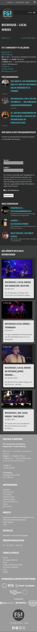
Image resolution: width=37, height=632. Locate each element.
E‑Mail (7, 167)
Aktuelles (8, 530)
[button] (30, 13)
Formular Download (10, 567)
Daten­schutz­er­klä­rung (21, 179)
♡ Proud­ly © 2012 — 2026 (18, 623)
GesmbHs (6, 490)
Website (7, 512)
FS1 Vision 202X (8, 497)
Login (5, 524)
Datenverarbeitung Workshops (14, 520)
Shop (5, 562)
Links (5, 569)
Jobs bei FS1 (7, 506)
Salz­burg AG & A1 (10, 71)
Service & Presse (11, 552)
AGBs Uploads (8, 522)
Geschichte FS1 (8, 492)
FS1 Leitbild (7, 494)
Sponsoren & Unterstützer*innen (19, 578)
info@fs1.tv (10, 2)
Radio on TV (6, 38)
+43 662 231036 (19, 2)
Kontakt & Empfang (13, 439)
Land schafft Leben (28, 38)
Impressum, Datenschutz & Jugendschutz (18, 517)
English (27, 2)
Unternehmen (10, 484)
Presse (5, 557)
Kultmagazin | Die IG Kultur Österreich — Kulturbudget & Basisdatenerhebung (24, 102)
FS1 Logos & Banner (10, 560)
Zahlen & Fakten (9, 499)
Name (7, 160)
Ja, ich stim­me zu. (11, 190)
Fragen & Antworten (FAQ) (12, 565)
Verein (5, 504)
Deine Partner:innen (10, 502)
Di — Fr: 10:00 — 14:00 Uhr (13, 545)
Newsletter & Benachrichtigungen (15, 535)
